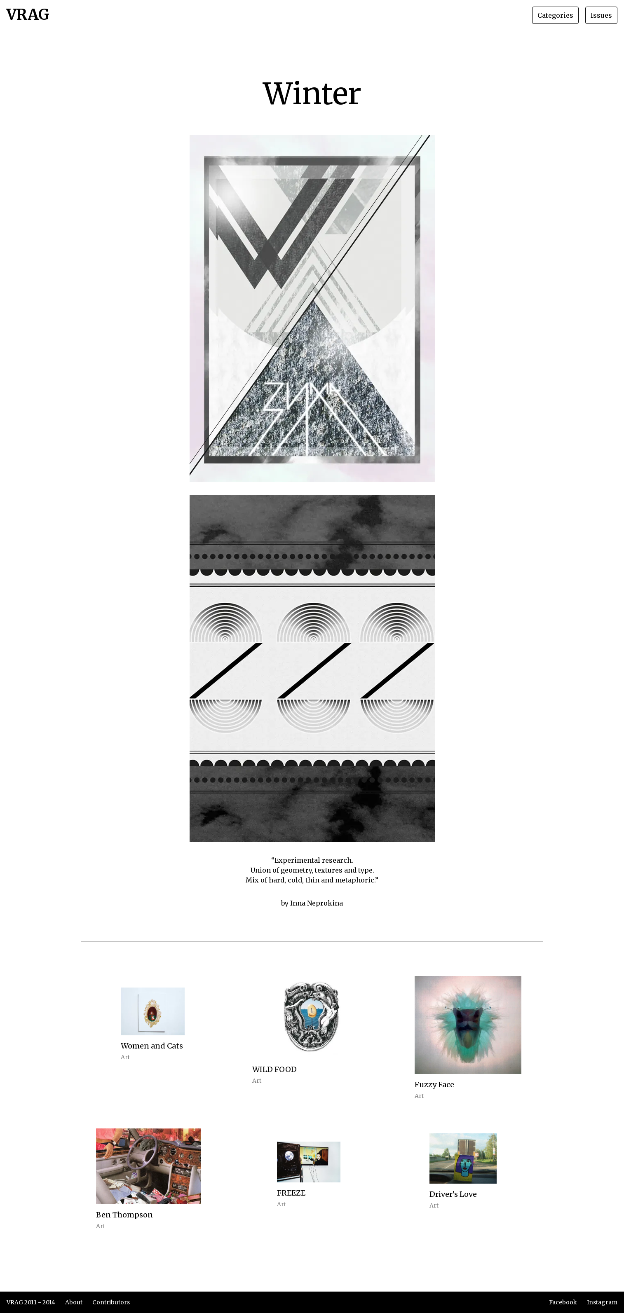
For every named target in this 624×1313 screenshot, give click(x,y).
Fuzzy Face (434, 1084)
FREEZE (291, 1193)
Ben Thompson (124, 1214)
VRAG (28, 15)
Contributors (111, 1302)
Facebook (563, 1302)
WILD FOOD (274, 1069)
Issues (601, 15)
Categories (555, 15)
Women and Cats (152, 1046)
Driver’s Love (453, 1194)
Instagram (602, 1302)
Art (125, 1057)
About (73, 1302)
